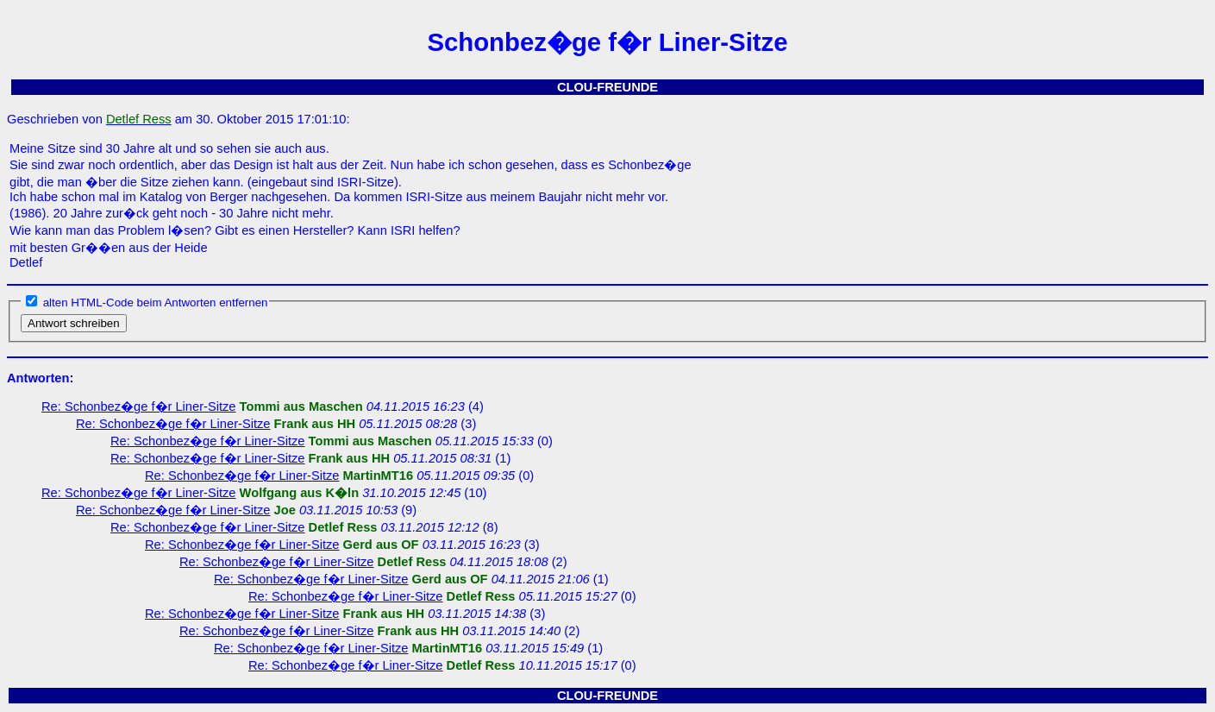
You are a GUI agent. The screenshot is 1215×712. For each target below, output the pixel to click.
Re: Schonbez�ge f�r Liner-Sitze (138, 406)
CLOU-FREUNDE (607, 87)
